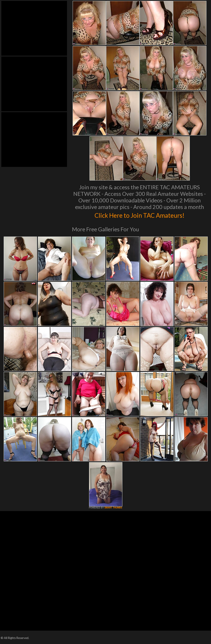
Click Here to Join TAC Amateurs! (139, 214)
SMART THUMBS (113, 507)
